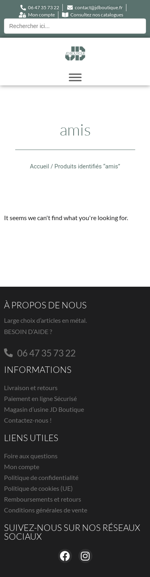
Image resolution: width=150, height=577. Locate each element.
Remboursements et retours (42, 499)
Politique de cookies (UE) (38, 488)
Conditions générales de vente (45, 510)
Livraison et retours (31, 387)
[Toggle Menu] (75, 77)
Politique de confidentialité (41, 477)
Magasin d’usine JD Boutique (44, 409)
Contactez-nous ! (28, 420)
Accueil (39, 166)
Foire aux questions (31, 456)
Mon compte (21, 466)
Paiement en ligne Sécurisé (40, 398)
